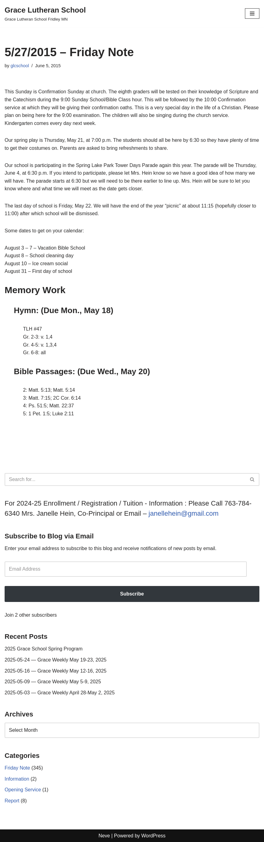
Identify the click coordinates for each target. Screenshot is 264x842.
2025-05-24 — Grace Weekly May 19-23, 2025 (55, 659)
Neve (104, 835)
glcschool (19, 65)
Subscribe (132, 593)
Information (17, 779)
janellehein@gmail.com (183, 513)
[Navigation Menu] (252, 13)
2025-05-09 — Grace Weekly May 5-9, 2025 (53, 681)
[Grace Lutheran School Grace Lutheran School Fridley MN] (45, 13)
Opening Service (23, 789)
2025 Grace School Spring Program (43, 648)
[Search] (125, 479)
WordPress (153, 835)
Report (12, 800)
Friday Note (17, 767)
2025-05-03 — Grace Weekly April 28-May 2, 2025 (60, 692)
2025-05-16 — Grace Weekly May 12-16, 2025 (55, 670)
